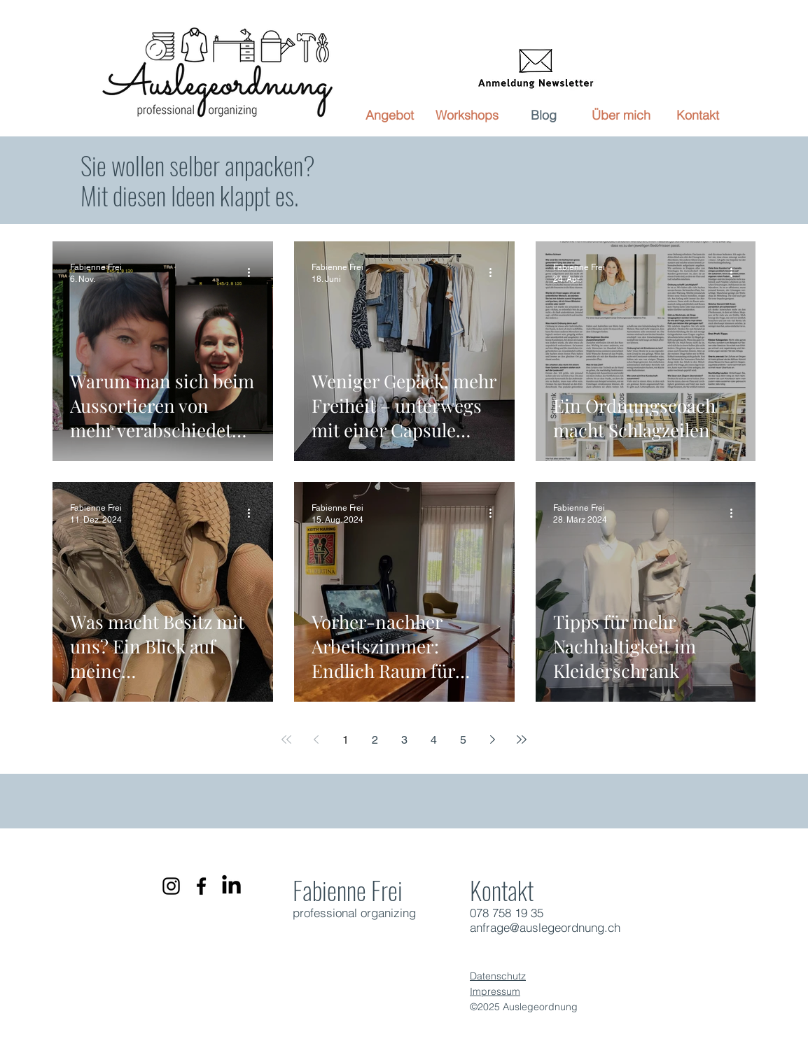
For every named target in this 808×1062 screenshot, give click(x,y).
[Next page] (492, 739)
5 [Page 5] (463, 739)
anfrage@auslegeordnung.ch (545, 927)
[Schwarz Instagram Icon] (171, 886)
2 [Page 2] (375, 739)
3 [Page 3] (404, 739)
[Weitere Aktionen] (253, 272)
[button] (390, 115)
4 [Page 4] (434, 739)
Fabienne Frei (348, 889)
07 (476, 912)
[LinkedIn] (231, 886)
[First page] (286, 739)
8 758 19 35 (512, 912)
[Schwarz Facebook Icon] (201, 886)
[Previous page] (315, 739)
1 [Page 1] (345, 739)
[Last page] (521, 739)
